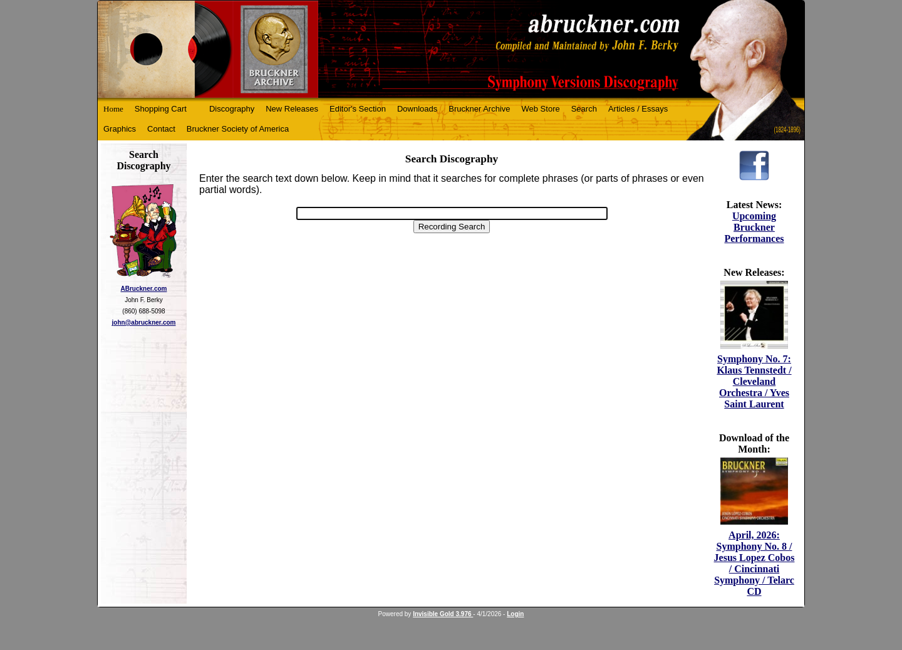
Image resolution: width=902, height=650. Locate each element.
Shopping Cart (161, 108)
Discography (231, 108)
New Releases (292, 108)
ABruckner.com (144, 288)
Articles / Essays (638, 108)
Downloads (417, 108)
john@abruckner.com (144, 322)
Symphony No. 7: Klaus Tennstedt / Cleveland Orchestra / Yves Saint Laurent (754, 381)
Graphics (119, 129)
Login (515, 614)
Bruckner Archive (479, 108)
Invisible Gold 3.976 (443, 614)
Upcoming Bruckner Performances (754, 227)
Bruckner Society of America (238, 129)
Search (584, 108)
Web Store (541, 108)
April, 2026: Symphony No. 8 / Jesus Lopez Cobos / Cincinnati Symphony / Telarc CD (754, 563)
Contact (161, 129)
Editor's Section (357, 108)
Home (113, 108)
